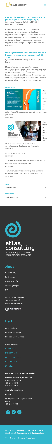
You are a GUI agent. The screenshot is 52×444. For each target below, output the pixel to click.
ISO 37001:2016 (11, 361)
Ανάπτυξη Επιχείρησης (14, 24)
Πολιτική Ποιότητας (13, 332)
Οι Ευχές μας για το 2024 (15, 153)
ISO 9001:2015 (10, 348)
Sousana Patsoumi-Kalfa (17, 22)
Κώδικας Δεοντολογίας (14, 337)
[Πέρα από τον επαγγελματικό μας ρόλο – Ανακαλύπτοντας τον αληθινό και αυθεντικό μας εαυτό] (23, 99)
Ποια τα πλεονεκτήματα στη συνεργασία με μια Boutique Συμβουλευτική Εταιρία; (25, 18)
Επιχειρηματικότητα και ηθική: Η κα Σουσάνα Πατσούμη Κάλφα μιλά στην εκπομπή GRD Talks (25, 55)
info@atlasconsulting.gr (14, 390)
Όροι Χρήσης (10, 438)
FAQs (7, 290)
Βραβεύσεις (10, 277)
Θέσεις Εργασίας (12, 281)
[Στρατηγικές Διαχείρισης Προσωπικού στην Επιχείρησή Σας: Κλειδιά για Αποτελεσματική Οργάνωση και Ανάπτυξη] (23, 131)
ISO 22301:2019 (11, 353)
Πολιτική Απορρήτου (26, 438)
